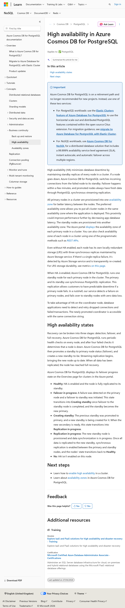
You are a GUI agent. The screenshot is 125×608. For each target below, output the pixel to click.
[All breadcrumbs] (50, 24)
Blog (43, 601)
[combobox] (22, 28)
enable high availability (82, 473)
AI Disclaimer (9, 601)
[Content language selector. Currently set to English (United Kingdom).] (19, 593)
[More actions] (119, 24)
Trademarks (25, 605)
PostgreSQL (79, 24)
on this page (98, 265)
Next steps (55, 76)
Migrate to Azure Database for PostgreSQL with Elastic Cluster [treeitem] (24, 63)
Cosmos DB (62, 24)
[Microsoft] (6, 4)
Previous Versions (28, 601)
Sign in (117, 4)
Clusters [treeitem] (13, 100)
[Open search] (109, 4)
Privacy (69, 601)
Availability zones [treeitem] (20, 148)
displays (90, 226)
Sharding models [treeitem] (17, 106)
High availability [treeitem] (20, 142)
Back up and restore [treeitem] (22, 136)
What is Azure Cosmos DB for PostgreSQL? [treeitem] (24, 53)
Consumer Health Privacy (92, 601)
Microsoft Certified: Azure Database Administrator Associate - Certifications (78, 557)
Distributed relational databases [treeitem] (25, 94)
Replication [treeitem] (14, 153)
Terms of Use (9, 605)
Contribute (57, 601)
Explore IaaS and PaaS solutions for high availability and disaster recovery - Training (84, 540)
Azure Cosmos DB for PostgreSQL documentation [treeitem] (23, 37)
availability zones (77, 477)
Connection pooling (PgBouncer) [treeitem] (19, 161)
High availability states (61, 72)
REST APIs (72, 240)
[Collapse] (39, 22)
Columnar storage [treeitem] (18, 181)
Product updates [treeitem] (17, 71)
